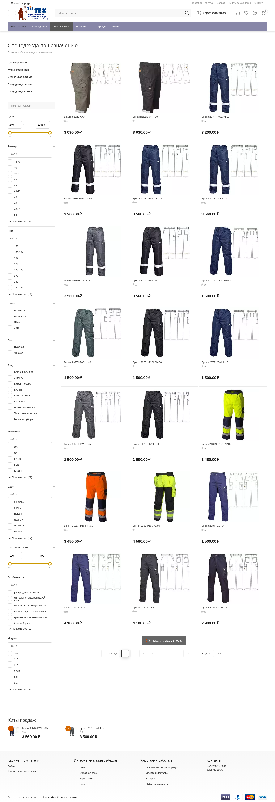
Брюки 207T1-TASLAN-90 (147, 362)
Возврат (150, 778)
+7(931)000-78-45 (216, 766)
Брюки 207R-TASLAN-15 (215, 116)
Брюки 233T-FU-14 (74, 607)
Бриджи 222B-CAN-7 (76, 116)
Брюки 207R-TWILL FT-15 (147, 198)
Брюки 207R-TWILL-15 (214, 198)
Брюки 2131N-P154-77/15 (78, 525)
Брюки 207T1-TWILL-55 (77, 444)
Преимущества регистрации (162, 767)
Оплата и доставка (157, 772)
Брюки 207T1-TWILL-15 (214, 362)
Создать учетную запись (22, 771)
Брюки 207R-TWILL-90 (146, 280)
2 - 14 (221, 653)
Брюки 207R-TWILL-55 (77, 280)
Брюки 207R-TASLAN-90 (78, 198)
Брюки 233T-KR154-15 (214, 607)
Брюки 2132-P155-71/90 (146, 525)
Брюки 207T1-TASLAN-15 (216, 280)
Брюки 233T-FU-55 (143, 607)
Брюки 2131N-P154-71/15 (216, 444)
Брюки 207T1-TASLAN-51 (78, 362)
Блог (82, 784)
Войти (11, 766)
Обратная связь (89, 772)
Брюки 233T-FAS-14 (212, 525)
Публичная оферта (157, 784)
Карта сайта (86, 778)
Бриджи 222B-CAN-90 (145, 116)
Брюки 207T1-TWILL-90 (146, 444)
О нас (83, 767)
